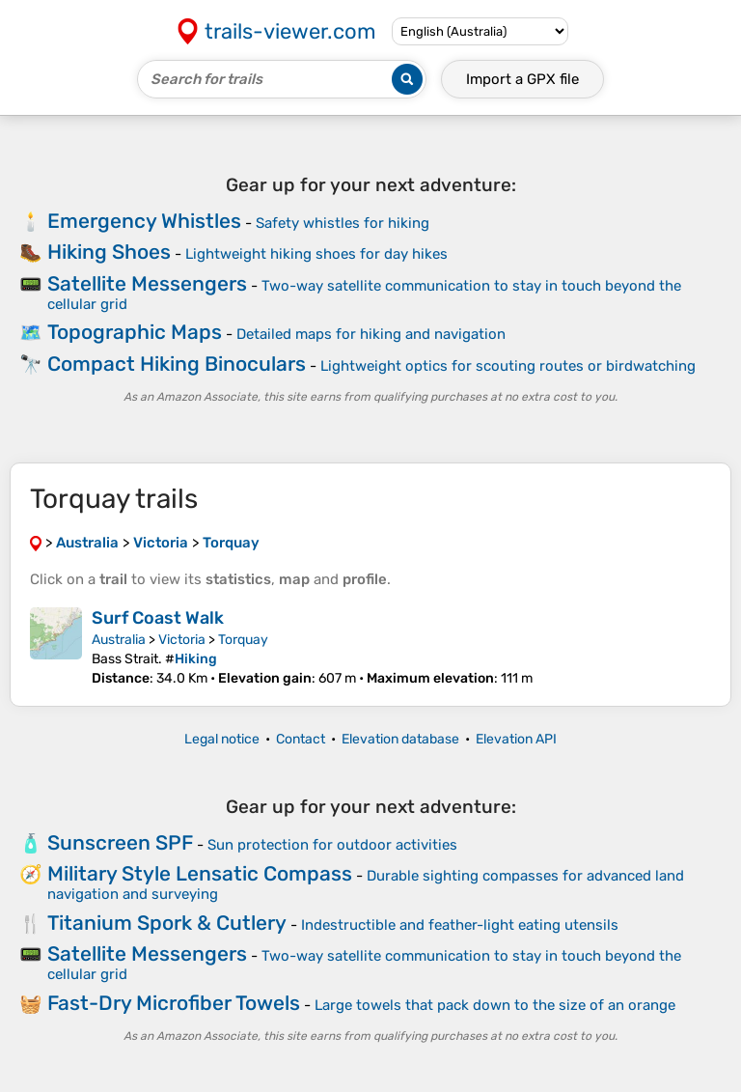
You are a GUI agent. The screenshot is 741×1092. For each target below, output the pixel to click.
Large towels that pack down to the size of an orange (495, 1005)
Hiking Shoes (109, 251)
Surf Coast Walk (158, 618)
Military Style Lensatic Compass (199, 873)
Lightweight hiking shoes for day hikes (316, 254)
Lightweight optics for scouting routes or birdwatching (508, 366)
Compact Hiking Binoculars (176, 363)
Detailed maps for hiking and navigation (371, 334)
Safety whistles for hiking (342, 223)
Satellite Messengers (147, 283)
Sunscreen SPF (120, 842)
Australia (119, 639)
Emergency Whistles (144, 221)
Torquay (243, 639)
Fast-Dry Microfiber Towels (173, 1003)
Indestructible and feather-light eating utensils (459, 925)
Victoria (182, 639)
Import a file (522, 79)
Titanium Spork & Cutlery (167, 922)
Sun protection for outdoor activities (332, 845)
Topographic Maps (134, 332)
